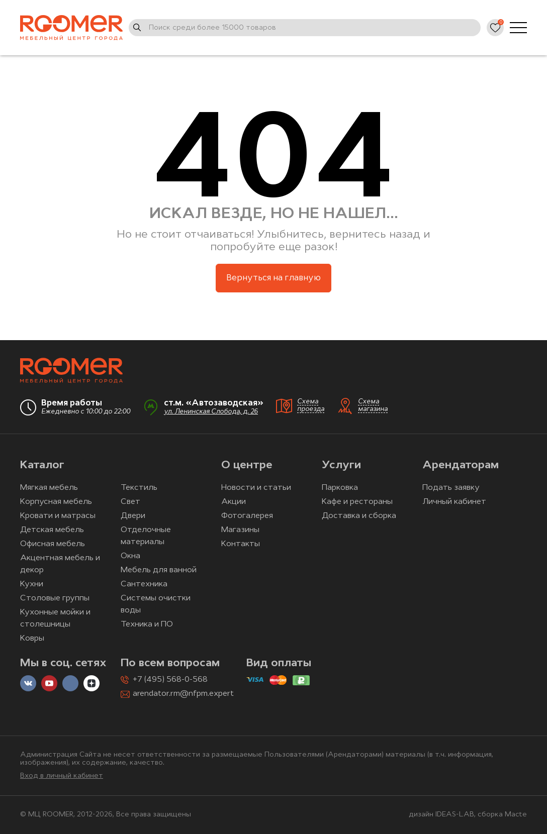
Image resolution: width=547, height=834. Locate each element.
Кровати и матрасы (58, 516)
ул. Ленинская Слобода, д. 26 (211, 411)
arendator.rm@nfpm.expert (183, 694)
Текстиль (139, 488)
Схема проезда (310, 405)
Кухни (31, 584)
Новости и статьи (256, 488)
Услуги (341, 465)
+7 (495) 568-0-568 (170, 680)
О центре (246, 465)
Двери (133, 516)
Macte (516, 814)
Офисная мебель (52, 544)
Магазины (240, 530)
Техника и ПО (147, 624)
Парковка (340, 488)
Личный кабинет (454, 502)
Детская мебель (52, 530)
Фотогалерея (247, 516)
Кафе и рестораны (357, 502)
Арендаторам (460, 465)
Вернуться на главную (273, 278)
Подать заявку (451, 488)
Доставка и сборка (359, 516)
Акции (233, 502)
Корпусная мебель (56, 502)
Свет (130, 502)
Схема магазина (373, 405)
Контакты (240, 544)
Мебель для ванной (159, 570)
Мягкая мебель (49, 488)
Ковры (32, 639)
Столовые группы (54, 598)
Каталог (42, 465)
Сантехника (144, 584)
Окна (130, 556)
